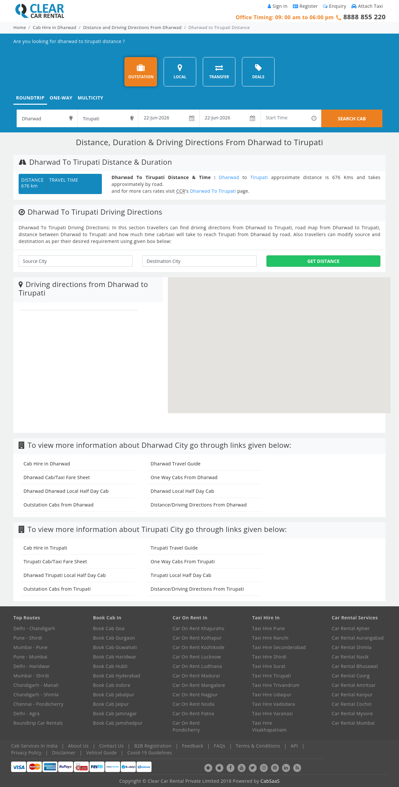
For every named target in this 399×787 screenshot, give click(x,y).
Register (305, 6)
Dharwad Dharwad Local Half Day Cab (66, 491)
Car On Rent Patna (193, 713)
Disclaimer (63, 752)
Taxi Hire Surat (268, 666)
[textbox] (47, 118)
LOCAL (179, 72)
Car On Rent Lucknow (197, 657)
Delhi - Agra (26, 713)
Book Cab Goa (109, 628)
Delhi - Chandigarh (34, 628)
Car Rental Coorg (351, 676)
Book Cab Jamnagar (115, 713)
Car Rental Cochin (352, 704)
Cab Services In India (34, 746)
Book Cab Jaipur (111, 704)
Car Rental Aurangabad (358, 638)
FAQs (219, 746)
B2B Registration (152, 746)
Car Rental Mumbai (353, 723)
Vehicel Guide (101, 752)
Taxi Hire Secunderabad (279, 647)
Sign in (277, 6)
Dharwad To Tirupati (213, 191)
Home (19, 27)
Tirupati (259, 177)
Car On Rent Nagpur (195, 694)
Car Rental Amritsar (354, 685)
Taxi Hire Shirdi (269, 657)
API (294, 746)
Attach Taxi (367, 6)
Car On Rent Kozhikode (199, 647)
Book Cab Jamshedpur (118, 723)
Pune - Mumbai (30, 657)
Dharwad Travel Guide (175, 464)
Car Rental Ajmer (351, 628)
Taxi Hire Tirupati (271, 676)
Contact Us (111, 746)
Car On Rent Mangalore (199, 685)
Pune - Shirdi (27, 638)
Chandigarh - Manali (36, 685)
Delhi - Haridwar (31, 666)
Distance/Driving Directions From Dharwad (199, 505)
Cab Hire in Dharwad (54, 27)
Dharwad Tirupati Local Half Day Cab (65, 575)
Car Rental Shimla (352, 647)
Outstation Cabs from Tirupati (57, 589)
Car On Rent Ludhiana (197, 666)
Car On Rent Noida (194, 704)
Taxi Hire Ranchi (270, 638)
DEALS (258, 72)
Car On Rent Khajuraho (199, 628)
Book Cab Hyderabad (116, 676)
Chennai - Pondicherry (38, 704)
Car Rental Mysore (352, 713)
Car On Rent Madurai (196, 676)
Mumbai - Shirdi (31, 676)
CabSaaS (270, 781)
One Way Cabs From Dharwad (184, 477)
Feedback (192, 746)
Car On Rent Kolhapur (197, 638)
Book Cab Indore (112, 685)
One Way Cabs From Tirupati (183, 561)
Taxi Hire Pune (268, 628)
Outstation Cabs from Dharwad (59, 505)
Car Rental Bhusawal (355, 666)
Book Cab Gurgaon (114, 638)
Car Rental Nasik (350, 657)
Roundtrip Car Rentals (38, 723)
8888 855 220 (364, 16)
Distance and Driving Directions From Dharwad (132, 27)
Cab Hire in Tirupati (45, 548)
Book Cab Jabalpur (114, 694)
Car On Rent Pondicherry (186, 726)
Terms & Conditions (258, 746)
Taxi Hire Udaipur (272, 694)
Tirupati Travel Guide (174, 548)
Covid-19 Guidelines (149, 752)
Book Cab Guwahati (115, 647)
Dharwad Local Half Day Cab (182, 491)
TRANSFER (219, 72)
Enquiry (334, 6)
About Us (78, 746)
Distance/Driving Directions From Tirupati (197, 589)
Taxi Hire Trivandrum (275, 685)
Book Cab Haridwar (114, 657)
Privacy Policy (26, 752)
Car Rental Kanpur (352, 694)
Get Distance (323, 261)
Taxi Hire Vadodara (273, 704)
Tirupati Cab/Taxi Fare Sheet (55, 561)
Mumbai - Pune (30, 647)
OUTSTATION (141, 72)
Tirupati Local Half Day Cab (181, 575)
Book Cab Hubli (110, 666)
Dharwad (229, 177)
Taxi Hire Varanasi (272, 713)
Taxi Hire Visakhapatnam (269, 726)
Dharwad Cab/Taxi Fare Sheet (57, 477)
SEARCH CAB (352, 118)
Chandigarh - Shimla (36, 694)
